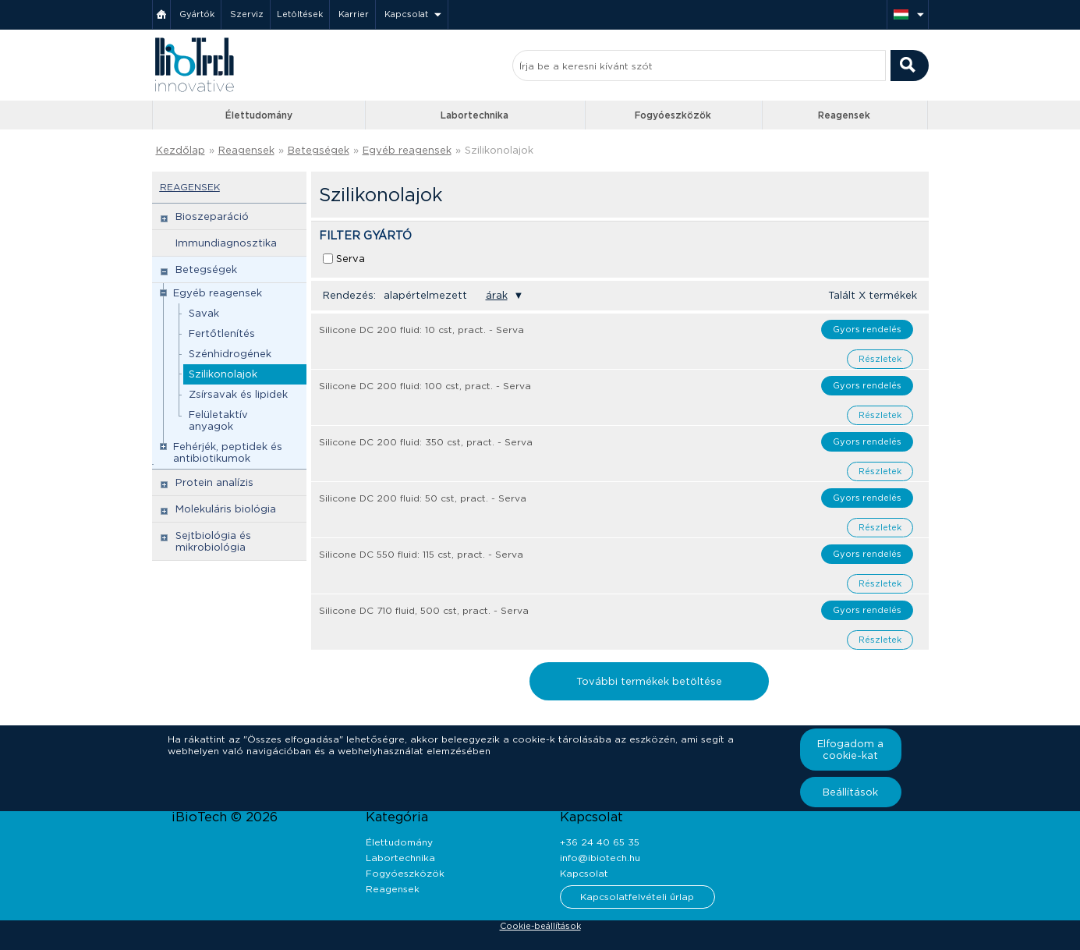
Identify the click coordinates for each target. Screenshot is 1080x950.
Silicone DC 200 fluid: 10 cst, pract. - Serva (421, 329)
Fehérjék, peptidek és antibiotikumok (227, 452)
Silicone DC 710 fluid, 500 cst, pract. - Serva (424, 610)
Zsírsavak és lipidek (238, 394)
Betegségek (318, 150)
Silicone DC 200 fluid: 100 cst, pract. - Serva (425, 386)
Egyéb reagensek (407, 150)
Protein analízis (214, 482)
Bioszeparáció (212, 216)
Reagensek (844, 115)
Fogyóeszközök (673, 115)
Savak (204, 313)
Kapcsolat (406, 14)
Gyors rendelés (867, 329)
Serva (350, 258)
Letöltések (300, 14)
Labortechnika (474, 115)
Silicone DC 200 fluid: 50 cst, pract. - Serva (422, 498)
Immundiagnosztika (226, 243)
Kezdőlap (180, 150)
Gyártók (196, 14)
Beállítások (850, 792)
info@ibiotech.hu (600, 857)
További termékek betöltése (649, 681)
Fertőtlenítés (222, 333)
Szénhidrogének (230, 354)
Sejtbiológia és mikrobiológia (213, 541)
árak (497, 295)
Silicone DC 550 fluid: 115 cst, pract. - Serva (421, 554)
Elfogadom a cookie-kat (850, 749)
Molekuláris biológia (225, 509)
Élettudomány (258, 115)
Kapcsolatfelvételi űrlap (637, 896)
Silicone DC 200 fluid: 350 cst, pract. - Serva (426, 442)
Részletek (880, 358)
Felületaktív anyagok (218, 420)
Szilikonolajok (499, 150)
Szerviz (247, 14)
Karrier (353, 14)
